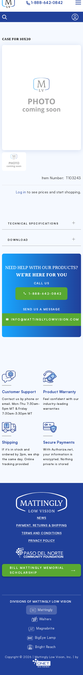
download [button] (18, 239)
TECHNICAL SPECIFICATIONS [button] (33, 223)
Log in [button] (21, 192)
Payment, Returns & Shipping (41, 525)
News (41, 518)
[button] (76, 17)
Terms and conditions (41, 533)
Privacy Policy (41, 540)
